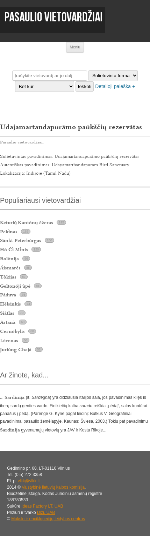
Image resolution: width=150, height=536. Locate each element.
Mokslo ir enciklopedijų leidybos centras (48, 518)
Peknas (8, 231)
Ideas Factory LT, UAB (42, 506)
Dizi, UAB (46, 512)
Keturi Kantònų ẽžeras (26, 222)
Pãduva (8, 295)
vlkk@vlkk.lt (29, 480)
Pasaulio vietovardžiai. (22, 142)
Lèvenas (9, 340)
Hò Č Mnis (14, 249)
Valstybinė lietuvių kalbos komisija (53, 487)
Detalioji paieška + (115, 86)
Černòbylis (12, 331)
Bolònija (9, 258)
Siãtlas (7, 313)
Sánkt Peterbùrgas (20, 240)
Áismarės (10, 267)
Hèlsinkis (10, 304)
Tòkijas (8, 277)
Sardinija (10, 430)
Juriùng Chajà (15, 349)
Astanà (7, 322)
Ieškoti (85, 86)
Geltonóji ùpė (15, 286)
